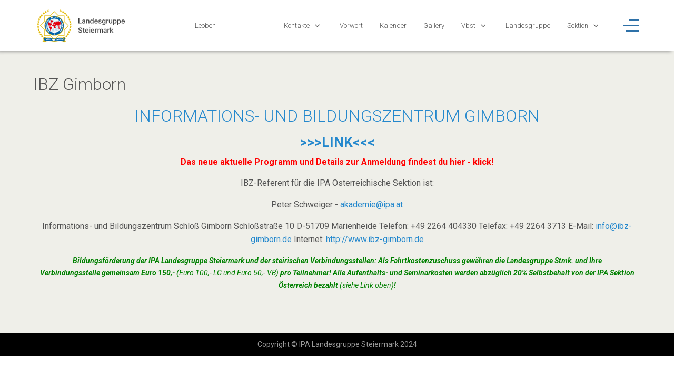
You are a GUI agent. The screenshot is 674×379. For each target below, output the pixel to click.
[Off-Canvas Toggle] (631, 25)
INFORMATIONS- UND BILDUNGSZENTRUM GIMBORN (337, 116)
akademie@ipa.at (371, 205)
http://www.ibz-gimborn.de (375, 239)
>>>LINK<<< (337, 142)
